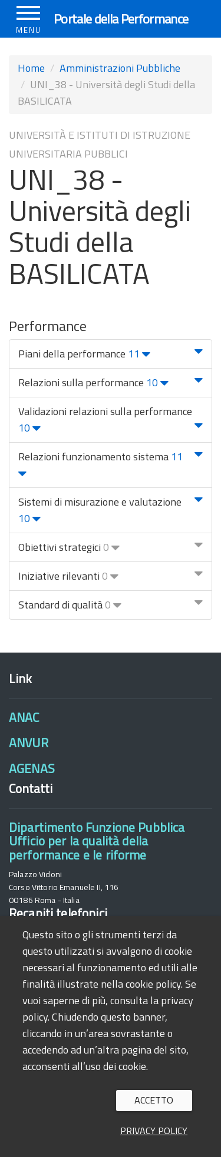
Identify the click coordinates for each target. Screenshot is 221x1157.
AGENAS (32, 768)
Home (31, 68)
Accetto (153, 1100)
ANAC (24, 717)
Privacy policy (153, 1130)
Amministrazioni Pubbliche (120, 68)
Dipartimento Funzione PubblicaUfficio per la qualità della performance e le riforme (96, 841)
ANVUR (28, 742)
